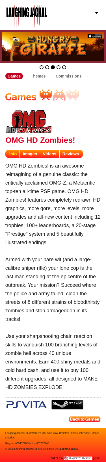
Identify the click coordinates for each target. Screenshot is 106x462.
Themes (38, 76)
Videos (50, 154)
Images (30, 154)
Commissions (69, 76)
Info (13, 154)
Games (14, 76)
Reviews (70, 154)
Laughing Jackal (69, 449)
